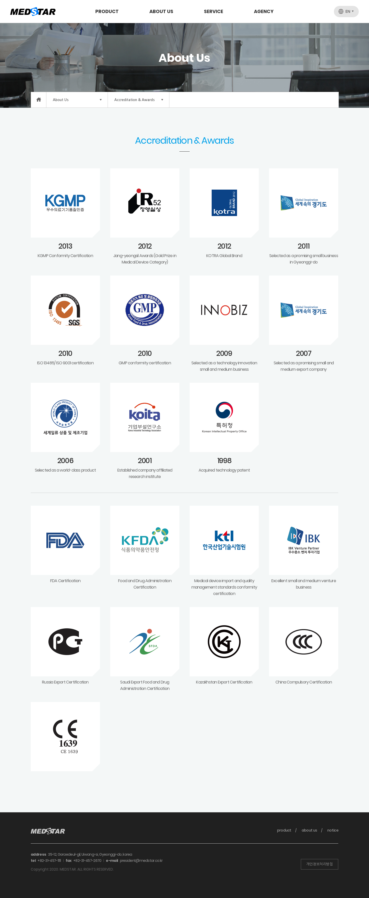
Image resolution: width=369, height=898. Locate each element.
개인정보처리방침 (319, 864)
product (284, 830)
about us (309, 830)
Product (107, 11)
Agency (264, 11)
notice (332, 830)
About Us (161, 11)
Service (213, 11)
